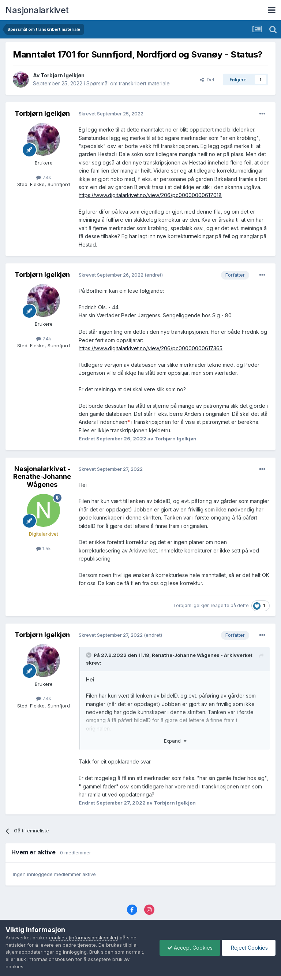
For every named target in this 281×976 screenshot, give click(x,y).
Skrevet (111, 114)
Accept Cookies (190, 947)
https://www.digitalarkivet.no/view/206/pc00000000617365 (150, 348)
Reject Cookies (248, 947)
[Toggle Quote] (89, 655)
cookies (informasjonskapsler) (83, 937)
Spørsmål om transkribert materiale (128, 83)
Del (207, 79)
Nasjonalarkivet (37, 10)
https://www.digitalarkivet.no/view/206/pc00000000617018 (150, 195)
